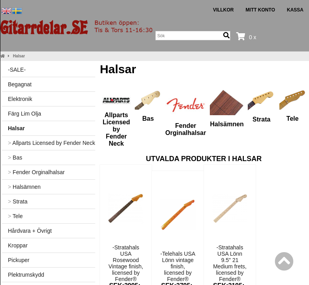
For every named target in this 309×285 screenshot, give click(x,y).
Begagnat (20, 84)
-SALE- (17, 69)
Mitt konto (260, 10)
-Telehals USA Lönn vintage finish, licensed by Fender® (178, 266)
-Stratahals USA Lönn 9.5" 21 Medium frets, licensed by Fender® (230, 263)
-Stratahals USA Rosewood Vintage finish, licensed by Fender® (126, 263)
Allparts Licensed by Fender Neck (51, 143)
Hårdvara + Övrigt (30, 231)
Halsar (19, 56)
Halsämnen (24, 187)
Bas (15, 157)
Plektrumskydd (26, 275)
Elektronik (20, 99)
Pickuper (18, 260)
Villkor (223, 10)
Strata (17, 201)
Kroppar (18, 245)
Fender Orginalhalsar (36, 172)
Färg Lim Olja (24, 113)
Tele (15, 216)
